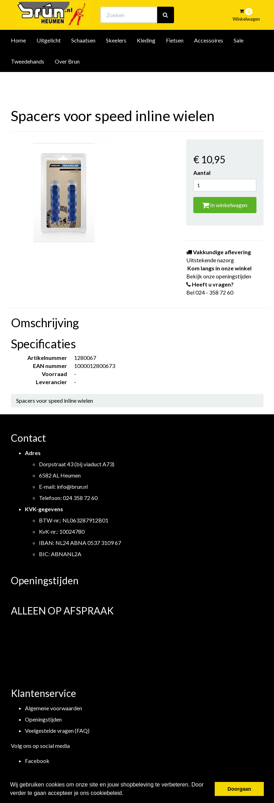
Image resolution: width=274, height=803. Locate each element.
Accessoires (208, 59)
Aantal (201, 172)
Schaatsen (83, 59)
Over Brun (67, 80)
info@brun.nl (72, 486)
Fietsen (174, 59)
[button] (126, 794)
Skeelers (116, 59)
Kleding (146, 59)
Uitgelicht (48, 59)
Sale (238, 59)
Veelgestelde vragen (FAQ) (57, 730)
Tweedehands (27, 80)
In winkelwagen (224, 205)
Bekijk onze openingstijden (143, 12)
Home (18, 59)
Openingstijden (43, 719)
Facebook (37, 760)
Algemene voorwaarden (53, 708)
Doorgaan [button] (239, 789)
